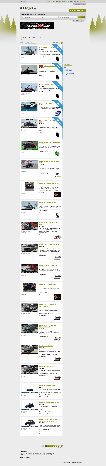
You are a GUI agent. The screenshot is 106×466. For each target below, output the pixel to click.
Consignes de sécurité (50, 453)
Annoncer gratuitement (77, 10)
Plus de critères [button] (78, 20)
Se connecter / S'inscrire (80, 4)
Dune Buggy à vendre (68, 74)
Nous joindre (22, 453)
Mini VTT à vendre (67, 71)
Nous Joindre (82, 1)
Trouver (81, 17)
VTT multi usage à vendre (69, 69)
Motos (57, 1)
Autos (54, 1)
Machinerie (76, 1)
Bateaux (71, 1)
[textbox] (49, 17)
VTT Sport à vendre (68, 70)
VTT (60, 1)
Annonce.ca (25, 1)
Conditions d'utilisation (30, 453)
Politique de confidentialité (40, 453)
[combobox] (30, 17)
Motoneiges (64, 1)
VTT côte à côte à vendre (69, 73)
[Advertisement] (47, 32)
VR (68, 1)
